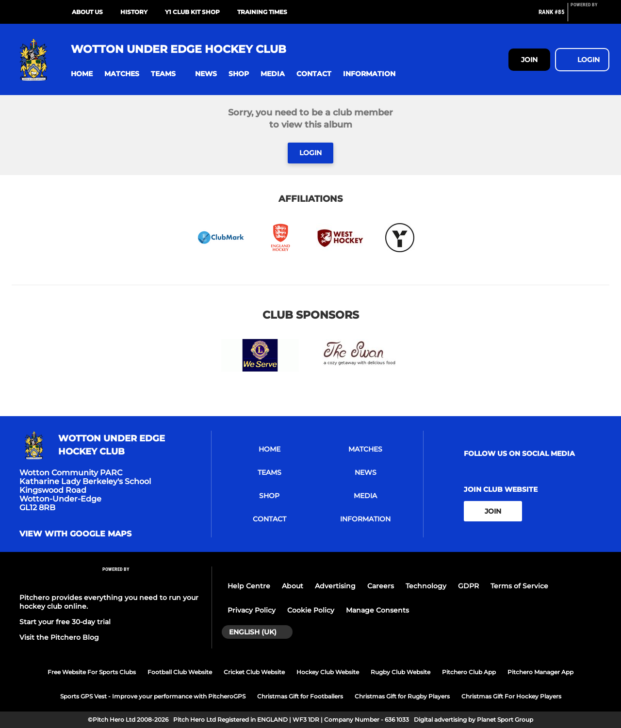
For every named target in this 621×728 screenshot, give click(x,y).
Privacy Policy (252, 610)
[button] (81, 74)
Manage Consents (377, 610)
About (292, 586)
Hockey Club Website (327, 672)
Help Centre (249, 586)
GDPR (468, 586)
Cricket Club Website (254, 672)
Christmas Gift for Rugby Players (402, 696)
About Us (87, 12)
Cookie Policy (310, 610)
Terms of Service (519, 586)
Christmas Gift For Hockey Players (511, 696)
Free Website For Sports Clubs (92, 672)
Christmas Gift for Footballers (300, 696)
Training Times (262, 12)
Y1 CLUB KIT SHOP (192, 12)
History (133, 12)
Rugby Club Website (400, 672)
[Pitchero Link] (590, 16)
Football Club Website (179, 672)
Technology (426, 586)
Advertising (335, 586)
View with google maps (75, 534)
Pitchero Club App (469, 672)
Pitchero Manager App (540, 672)
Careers (380, 586)
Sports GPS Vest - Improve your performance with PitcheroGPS (152, 696)
